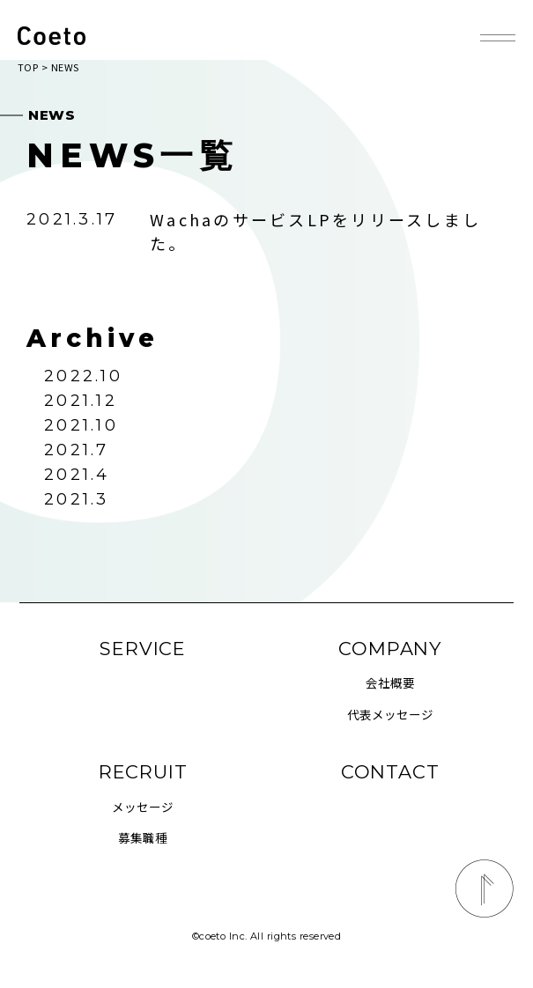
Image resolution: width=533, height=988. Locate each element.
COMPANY (389, 649)
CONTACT (390, 772)
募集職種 (142, 837)
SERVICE (143, 649)
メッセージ (143, 806)
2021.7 (76, 450)
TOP (28, 67)
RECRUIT (143, 772)
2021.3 (76, 499)
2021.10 (81, 425)
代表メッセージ (390, 714)
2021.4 (76, 474)
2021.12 (80, 400)
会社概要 (390, 682)
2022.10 (83, 376)
